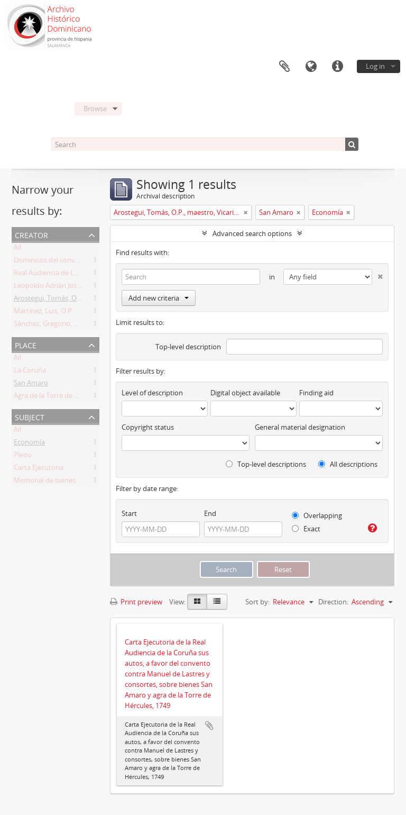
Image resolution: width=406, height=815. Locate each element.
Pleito (23, 456)
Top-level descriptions (266, 464)
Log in (375, 66)
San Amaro (31, 385)
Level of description (152, 392)
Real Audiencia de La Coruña (58, 274)
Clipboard (284, 66)
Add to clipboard (209, 725)
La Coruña (30, 372)
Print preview (136, 601)
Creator (31, 234)
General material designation (300, 427)
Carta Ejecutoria (38, 469)
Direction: (333, 601)
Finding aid (316, 392)
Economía (29, 444)
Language (311, 66)
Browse (95, 108)
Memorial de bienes (45, 482)
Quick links (337, 66)
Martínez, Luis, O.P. (43, 313)
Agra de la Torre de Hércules (58, 397)
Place (25, 344)
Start (129, 513)
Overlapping (317, 515)
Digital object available (245, 392)
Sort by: (257, 601)
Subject (29, 416)
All (17, 249)
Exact (306, 528)
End (210, 513)
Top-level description (188, 346)
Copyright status (148, 427)
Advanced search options (252, 233)
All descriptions (347, 464)
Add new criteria (158, 298)
